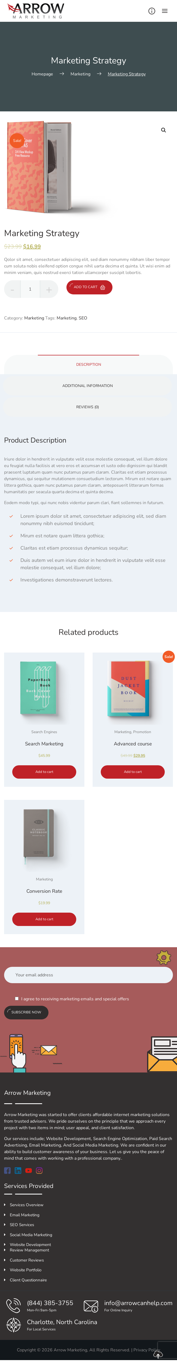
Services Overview (24, 1205)
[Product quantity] (30, 289)
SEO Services (19, 1224)
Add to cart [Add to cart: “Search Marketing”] (44, 771)
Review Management (26, 1250)
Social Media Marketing (28, 1235)
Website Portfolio (22, 1270)
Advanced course (133, 744)
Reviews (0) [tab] (87, 407)
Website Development (27, 1244)
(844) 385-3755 (50, 1303)
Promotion (142, 732)
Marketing (34, 318)
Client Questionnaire (25, 1280)
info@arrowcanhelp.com (138, 1303)
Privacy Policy (146, 1350)
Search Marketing (44, 744)
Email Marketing (21, 1215)
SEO (83, 318)
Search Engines (44, 732)
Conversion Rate (44, 891)
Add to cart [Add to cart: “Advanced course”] (133, 771)
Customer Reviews (24, 1260)
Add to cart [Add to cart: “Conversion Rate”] (44, 919)
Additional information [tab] (87, 385)
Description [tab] (88, 364)
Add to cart (87, 287)
